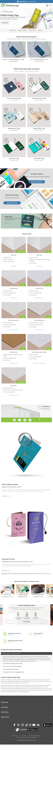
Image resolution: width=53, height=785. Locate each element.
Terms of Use (23, 735)
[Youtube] (34, 725)
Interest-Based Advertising (34, 735)
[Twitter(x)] (18, 725)
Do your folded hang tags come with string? (12, 663)
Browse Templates (36, 182)
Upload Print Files (12, 203)
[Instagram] (22, 725)
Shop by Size (12, 30)
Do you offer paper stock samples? (10, 669)
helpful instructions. (45, 573)
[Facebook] (14, 725)
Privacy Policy (15, 735)
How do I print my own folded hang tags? (12, 666)
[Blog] (30, 725)
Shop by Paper (32, 30)
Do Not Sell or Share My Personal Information (26, 737)
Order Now (7, 223)
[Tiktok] (26, 725)
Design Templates (22, 30)
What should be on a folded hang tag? (11, 653)
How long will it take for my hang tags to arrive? (13, 672)
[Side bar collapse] (51, 5)
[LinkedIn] (38, 725)
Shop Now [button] (5, 23)
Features (40, 30)
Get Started (26, 621)
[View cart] (47, 5)
